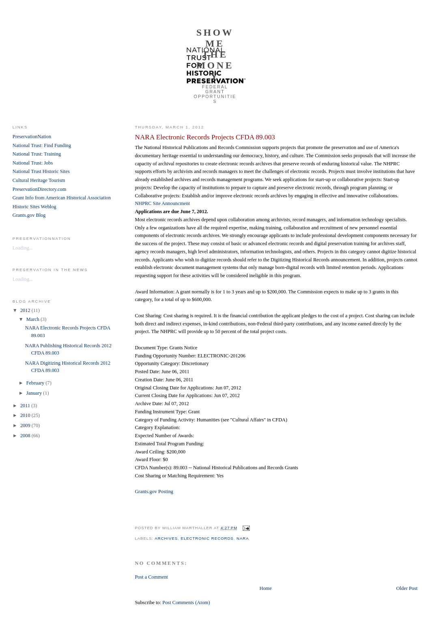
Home (265, 588)
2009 (26, 425)
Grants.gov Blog (29, 215)
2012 (26, 310)
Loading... (23, 248)
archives (166, 538)
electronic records (207, 538)
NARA (242, 538)
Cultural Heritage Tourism (39, 180)
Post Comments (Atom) (186, 602)
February (36, 383)
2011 (25, 405)
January (34, 393)
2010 (26, 415)
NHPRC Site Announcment (162, 203)
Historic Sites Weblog (34, 206)
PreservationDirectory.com (40, 189)
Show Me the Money (215, 54)
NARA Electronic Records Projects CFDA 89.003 (205, 137)
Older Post (406, 588)
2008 (26, 435)
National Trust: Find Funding (42, 145)
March (33, 319)
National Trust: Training (37, 154)
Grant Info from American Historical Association (62, 198)
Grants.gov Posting (154, 491)
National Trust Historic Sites (41, 171)
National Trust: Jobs (33, 163)
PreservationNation (32, 136)
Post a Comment (151, 577)
